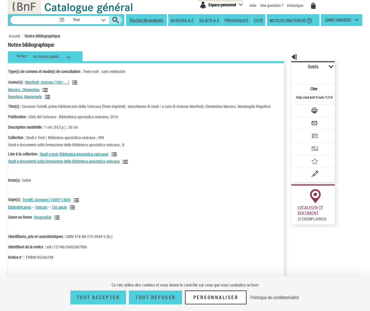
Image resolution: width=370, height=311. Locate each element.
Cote (258, 20)
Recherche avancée (146, 20)
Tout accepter (98, 297)
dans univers (338, 21)
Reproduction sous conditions (335, 227)
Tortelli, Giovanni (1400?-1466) (47, 205)
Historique (295, 5)
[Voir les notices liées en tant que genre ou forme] (57, 223)
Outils (285, 67)
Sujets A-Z (209, 20)
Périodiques (236, 20)
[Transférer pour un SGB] (301, 131)
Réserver (295, 227)
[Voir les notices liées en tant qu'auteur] (75, 82)
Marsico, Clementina (24, 89)
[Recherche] (34, 20)
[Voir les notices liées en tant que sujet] (77, 206)
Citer (289, 76)
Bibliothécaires (19, 213)
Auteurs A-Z (182, 20)
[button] (61, 20)
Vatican (41, 213)
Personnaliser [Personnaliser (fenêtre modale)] (215, 297)
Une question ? (271, 5)
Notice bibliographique (42, 36)
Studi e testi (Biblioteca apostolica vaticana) (74, 159)
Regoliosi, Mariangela (25, 96)
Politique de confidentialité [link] (274, 297)
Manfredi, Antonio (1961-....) (47, 82)
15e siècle (59, 213)
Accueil (14, 36)
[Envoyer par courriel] (298, 109)
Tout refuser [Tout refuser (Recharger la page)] (155, 297)
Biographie (42, 223)
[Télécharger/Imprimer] (299, 97)
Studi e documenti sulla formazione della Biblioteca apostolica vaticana (64, 167)
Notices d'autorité (287, 20)
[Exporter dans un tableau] (302, 120)
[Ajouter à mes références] (302, 142)
